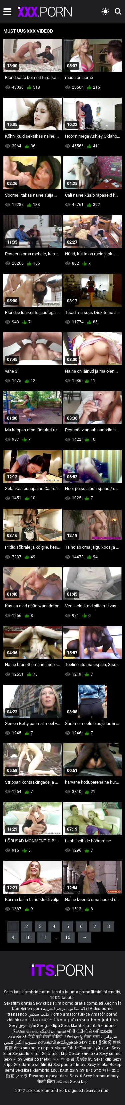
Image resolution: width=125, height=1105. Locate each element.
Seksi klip (103, 1059)
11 (44, 937)
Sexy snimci (110, 1053)
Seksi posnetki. (38, 1059)
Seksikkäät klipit (77, 1025)
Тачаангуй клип (96, 1048)
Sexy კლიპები (23, 1025)
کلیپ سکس (38, 1014)
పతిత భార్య (74, 1036)
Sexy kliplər (98, 1064)
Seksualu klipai (27, 1053)
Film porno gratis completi (78, 1003)
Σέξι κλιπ (60, 1070)
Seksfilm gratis (18, 1003)
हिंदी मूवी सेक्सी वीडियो (45, 1036)
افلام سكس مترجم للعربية (66, 1008)
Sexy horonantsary (101, 1076)
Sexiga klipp (49, 1025)
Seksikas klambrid (33, 1070)
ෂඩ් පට (63, 1081)
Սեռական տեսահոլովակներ (86, 1020)
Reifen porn (31, 1008)
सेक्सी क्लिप (46, 1081)
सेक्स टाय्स (92, 1036)
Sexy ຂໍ (76, 1076)
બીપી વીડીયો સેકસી (83, 1031)
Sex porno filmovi (69, 1064)
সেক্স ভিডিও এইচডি (36, 1020)
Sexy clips (43, 1003)
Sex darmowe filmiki (33, 1064)
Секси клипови (84, 1053)
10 (28, 937)
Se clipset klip (55, 1053)
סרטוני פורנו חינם (85, 1070)
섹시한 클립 (64, 1059)
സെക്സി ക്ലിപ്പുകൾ (58, 1042)
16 (67, 937)
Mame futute (66, 1048)
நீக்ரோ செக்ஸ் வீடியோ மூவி (39, 1031)
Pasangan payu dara (49, 1076)
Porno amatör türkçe (70, 1014)
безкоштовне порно (33, 1048)
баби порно (104, 1025)
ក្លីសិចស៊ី (106, 1042)
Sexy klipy (13, 1059)
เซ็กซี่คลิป (84, 1059)
